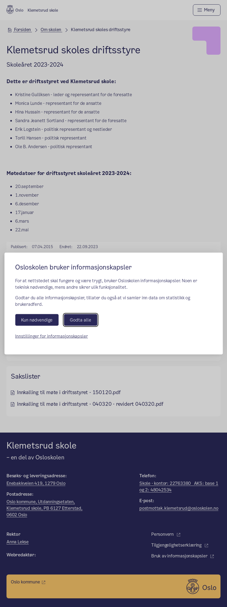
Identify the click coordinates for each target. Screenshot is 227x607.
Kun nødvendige (36, 320)
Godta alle (80, 320)
